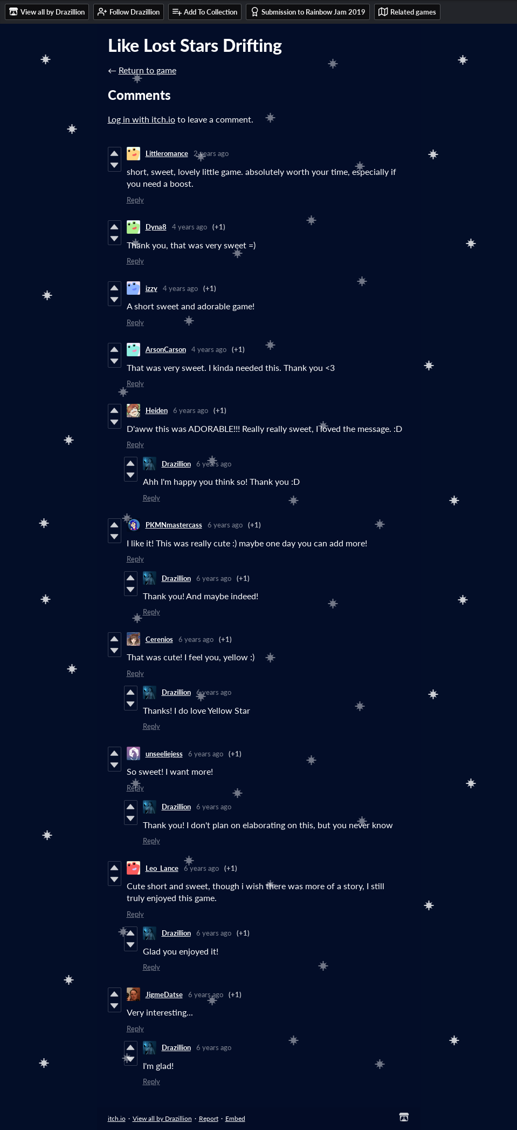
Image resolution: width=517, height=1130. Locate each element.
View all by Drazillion (162, 1118)
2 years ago (211, 153)
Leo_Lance (162, 868)
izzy (151, 288)
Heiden (157, 410)
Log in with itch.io (141, 119)
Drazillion (176, 463)
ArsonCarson (166, 349)
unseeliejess (164, 753)
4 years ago (189, 226)
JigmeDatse (164, 994)
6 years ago (190, 410)
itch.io (117, 1118)
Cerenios (159, 639)
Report (208, 1118)
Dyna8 (156, 226)
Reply (135, 199)
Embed (235, 1118)
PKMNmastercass (174, 524)
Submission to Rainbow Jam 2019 (308, 11)
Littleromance (167, 153)
